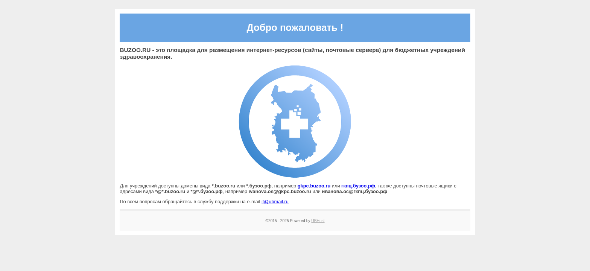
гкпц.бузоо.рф (358, 186)
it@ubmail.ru (275, 201)
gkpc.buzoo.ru (314, 186)
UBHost (317, 221)
